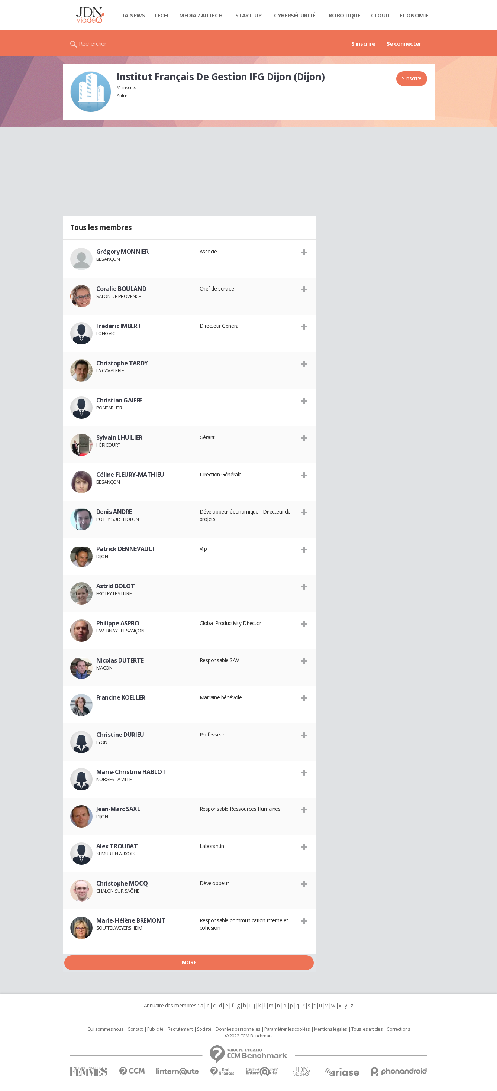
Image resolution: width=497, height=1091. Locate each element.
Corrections (398, 1029)
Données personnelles (238, 1029)
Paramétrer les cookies (287, 1029)
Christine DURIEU (120, 735)
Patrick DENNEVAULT (126, 549)
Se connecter (404, 43)
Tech (161, 15)
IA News (134, 15)
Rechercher (93, 43)
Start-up (248, 15)
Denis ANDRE (114, 512)
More (189, 962)
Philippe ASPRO (117, 623)
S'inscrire (363, 43)
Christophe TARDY (122, 363)
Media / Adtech (200, 15)
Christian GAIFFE (119, 400)
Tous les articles (367, 1029)
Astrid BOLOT (115, 586)
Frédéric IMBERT (119, 326)
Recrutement (180, 1029)
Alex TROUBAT (117, 846)
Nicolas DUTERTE (120, 660)
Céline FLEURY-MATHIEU (130, 474)
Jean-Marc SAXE (118, 809)
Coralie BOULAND (121, 289)
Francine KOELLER (120, 697)
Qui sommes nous (105, 1029)
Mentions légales (330, 1029)
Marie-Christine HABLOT (131, 772)
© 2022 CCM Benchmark (249, 1036)
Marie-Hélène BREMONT (130, 920)
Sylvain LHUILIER (119, 437)
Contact (135, 1029)
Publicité (155, 1029)
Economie (414, 15)
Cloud (380, 15)
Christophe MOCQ (122, 883)
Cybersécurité (295, 15)
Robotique (344, 15)
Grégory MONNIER (122, 251)
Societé (204, 1029)
